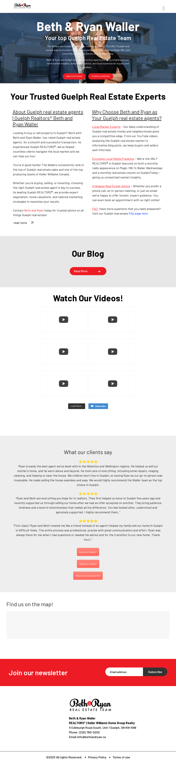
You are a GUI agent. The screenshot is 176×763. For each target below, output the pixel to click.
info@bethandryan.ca (91, 737)
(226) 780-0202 (89, 732)
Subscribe (155, 672)
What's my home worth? (88, 575)
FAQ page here (138, 213)
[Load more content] (76, 406)
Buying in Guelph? (88, 551)
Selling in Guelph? (88, 563)
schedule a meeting (101, 76)
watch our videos (74, 76)
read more (20, 223)
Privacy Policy (97, 757)
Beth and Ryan (34, 210)
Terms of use (121, 757)
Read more (80, 271)
